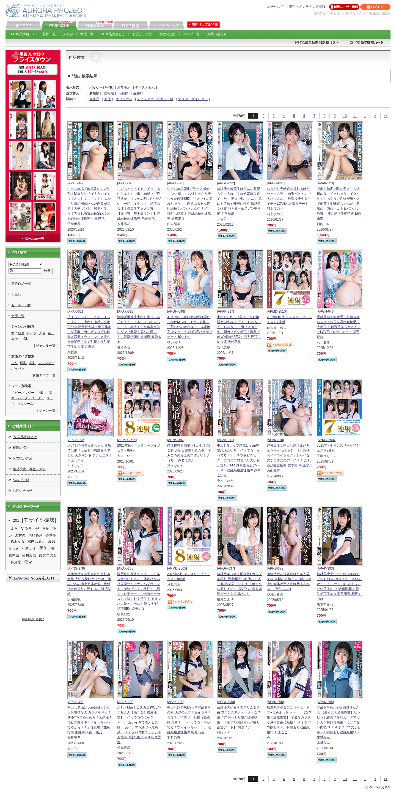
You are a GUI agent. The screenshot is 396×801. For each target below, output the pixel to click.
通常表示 (123, 87)
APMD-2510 (277, 311)
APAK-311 (225, 440)
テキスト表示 (145, 87)
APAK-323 (325, 183)
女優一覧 (87, 34)
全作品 (94, 99)
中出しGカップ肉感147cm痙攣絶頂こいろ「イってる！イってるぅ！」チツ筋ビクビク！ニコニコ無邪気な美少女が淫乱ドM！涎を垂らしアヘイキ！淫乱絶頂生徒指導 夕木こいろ (239, 460)
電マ (28, 562)
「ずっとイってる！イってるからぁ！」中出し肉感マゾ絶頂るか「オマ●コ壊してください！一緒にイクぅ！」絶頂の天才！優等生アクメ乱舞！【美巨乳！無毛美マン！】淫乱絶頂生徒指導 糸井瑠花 (139, 203)
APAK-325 (175, 183)
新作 (107, 99)
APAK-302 (75, 702)
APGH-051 (276, 183)
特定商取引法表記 (33, 619)
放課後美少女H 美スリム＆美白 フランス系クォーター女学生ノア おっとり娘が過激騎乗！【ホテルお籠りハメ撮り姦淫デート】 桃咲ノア (239, 717)
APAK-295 (325, 702)
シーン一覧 (47, 410)
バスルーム (25, 404)
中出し (41, 393)
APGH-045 (76, 440)
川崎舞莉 (35, 535)
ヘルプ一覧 (191, 34)
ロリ (14, 363)
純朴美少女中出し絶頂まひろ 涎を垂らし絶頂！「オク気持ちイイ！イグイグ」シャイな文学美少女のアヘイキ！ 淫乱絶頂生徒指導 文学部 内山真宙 (289, 455)
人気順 (68, 34)
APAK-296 (275, 702)
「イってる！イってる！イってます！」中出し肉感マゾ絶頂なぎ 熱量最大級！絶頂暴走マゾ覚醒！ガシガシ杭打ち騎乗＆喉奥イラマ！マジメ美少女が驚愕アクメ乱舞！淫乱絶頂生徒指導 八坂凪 (89, 332)
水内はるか (36, 541)
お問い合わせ (217, 34)
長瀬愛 (15, 562)
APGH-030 (226, 702)
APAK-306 (125, 568)
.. (365, 116)
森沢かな (17, 541)
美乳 (32, 363)
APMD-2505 (177, 568)
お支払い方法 (142, 34)
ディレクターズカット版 (155, 99)
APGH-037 (226, 568)
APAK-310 (275, 440)
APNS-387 (176, 440)
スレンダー (46, 363)
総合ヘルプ (275, 7)
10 (344, 116)
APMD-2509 (127, 440)
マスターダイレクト (193, 99)
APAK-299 (175, 702)
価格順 (109, 93)
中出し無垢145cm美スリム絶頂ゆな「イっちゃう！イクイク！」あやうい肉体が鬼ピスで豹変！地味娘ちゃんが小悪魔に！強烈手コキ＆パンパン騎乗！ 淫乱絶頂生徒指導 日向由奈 (339, 203)
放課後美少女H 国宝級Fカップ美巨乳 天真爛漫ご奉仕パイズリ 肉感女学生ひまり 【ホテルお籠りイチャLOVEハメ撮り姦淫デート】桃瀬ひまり (239, 584)
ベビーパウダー (22, 393)
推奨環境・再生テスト (29, 469)
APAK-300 (125, 702)
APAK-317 (225, 311)
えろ (14, 528)
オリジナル (124, 99)
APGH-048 (176, 311)
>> (385, 116)
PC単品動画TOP (23, 34)
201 (16, 520)
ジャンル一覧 (46, 346)
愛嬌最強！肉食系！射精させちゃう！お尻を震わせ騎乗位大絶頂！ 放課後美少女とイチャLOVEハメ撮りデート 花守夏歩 (339, 327)
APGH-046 (326, 311)
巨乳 (23, 363)
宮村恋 (20, 535)
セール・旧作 (21, 305)
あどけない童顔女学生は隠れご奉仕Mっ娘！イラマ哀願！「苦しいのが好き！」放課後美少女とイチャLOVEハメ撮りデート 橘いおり (189, 327)
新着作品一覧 (21, 284)
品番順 (138, 93)
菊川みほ (29, 555)
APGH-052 (226, 183)
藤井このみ (48, 555)
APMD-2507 (327, 440)
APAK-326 (125, 183)
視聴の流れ (168, 34)
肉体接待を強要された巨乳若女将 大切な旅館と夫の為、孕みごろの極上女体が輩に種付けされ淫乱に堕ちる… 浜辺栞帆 (89, 584)
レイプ (32, 333)
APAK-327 (75, 183)
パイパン (17, 368)
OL (25, 339)
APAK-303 (325, 568)
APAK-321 (75, 311)
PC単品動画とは (113, 34)
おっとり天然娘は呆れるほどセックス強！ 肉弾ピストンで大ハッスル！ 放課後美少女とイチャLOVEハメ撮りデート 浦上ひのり (288, 198)
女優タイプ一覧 (44, 375)
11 (355, 116)
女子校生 (17, 333)
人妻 (42, 333)
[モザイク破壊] (39, 520)
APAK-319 (125, 311)
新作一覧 (49, 34)
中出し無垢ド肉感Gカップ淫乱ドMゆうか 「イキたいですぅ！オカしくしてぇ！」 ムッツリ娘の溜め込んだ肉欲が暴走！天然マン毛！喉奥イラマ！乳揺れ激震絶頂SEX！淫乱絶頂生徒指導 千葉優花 (89, 203)
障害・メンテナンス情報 (307, 7)
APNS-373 (276, 568)
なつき (26, 528)
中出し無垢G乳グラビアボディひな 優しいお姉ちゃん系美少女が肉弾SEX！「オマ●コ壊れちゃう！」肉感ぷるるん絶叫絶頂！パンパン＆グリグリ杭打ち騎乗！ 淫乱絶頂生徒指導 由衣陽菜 (189, 203)
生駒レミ (29, 548)
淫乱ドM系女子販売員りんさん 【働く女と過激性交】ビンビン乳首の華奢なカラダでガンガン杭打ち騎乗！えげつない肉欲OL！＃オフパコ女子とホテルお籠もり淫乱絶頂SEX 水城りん (339, 722)
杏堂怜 (50, 535)
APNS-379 (76, 568)
